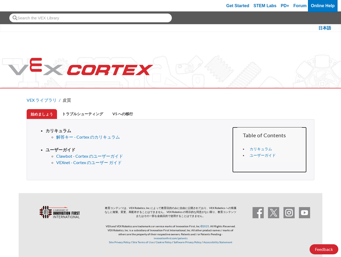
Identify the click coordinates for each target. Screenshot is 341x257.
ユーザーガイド (263, 155)
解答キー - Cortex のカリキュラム (88, 136)
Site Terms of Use (143, 242)
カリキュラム (261, 149)
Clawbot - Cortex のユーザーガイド (89, 156)
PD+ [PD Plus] (285, 5)
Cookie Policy (164, 242)
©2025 (205, 226)
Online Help (323, 5)
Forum (300, 5)
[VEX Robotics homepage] (14, 5)
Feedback (324, 249)
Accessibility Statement (217, 242)
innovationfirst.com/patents (171, 238)
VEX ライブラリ (42, 99)
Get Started (237, 5)
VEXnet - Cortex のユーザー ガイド (89, 162)
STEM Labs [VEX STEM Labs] (265, 5)
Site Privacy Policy (119, 242)
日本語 (324, 28)
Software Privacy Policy (187, 242)
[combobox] (90, 18)
